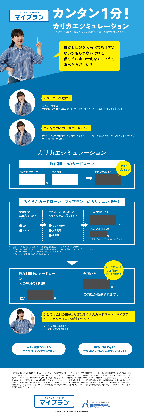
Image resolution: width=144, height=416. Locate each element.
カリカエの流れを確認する (55, 326)
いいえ (26, 230)
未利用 (55, 235)
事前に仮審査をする (105, 349)
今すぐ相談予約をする (39, 349)
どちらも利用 (58, 225)
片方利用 (56, 230)
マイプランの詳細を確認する (56, 329)
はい (25, 225)
